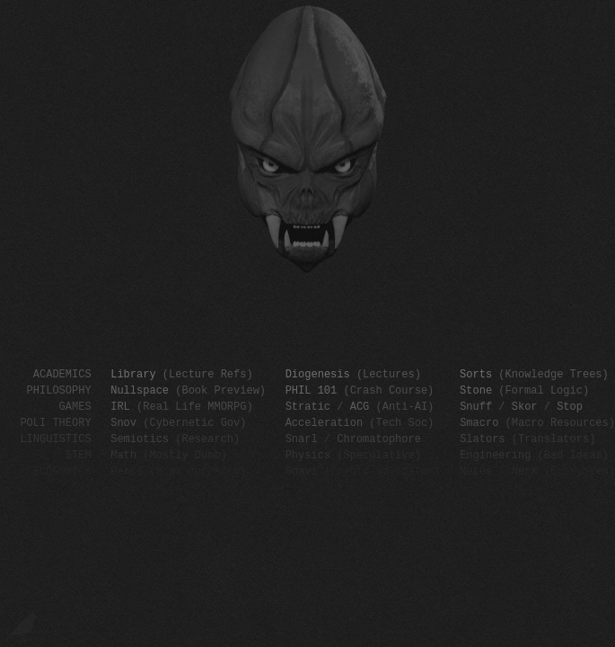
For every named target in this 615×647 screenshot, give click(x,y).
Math (123, 454)
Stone (476, 389)
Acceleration (324, 422)
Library (132, 373)
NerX (525, 470)
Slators (482, 438)
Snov (123, 422)
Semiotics (139, 438)
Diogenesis (318, 373)
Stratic (308, 405)
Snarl (302, 438)
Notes (476, 470)
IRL (120, 405)
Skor (525, 405)
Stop (570, 405)
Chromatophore (379, 438)
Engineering (495, 454)
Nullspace (139, 389)
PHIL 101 (312, 389)
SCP (605, 7)
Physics (308, 454)
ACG (360, 405)
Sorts (476, 373)
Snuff (476, 405)
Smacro (479, 422)
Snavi (302, 470)
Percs (126, 470)
